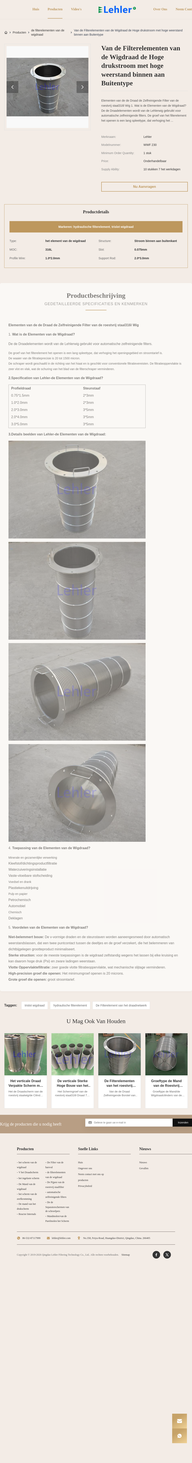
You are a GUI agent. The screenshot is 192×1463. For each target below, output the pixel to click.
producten (83, 1180)
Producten (54, 9)
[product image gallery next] (82, 87)
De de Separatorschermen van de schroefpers (57, 1207)
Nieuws (143, 1162)
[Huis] (6, 32)
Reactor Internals (27, 1214)
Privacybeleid (85, 1186)
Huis (35, 9)
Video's (75, 9)
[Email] (179, 1421)
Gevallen (143, 1168)
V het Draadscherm (28, 1172)
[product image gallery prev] (12, 87)
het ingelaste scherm (29, 1178)
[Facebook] (156, 1255)
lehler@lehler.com (61, 1238)
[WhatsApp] (179, 1435)
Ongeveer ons (85, 1168)
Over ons (160, 9)
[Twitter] (167, 1255)
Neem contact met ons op (91, 1174)
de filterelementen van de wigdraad (47, 32)
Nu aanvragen (144, 186)
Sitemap (126, 1254)
